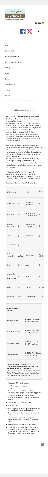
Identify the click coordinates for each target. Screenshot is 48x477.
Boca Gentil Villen (10, 51)
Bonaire (7, 79)
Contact (7, 96)
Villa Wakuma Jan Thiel (27, 100)
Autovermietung (10, 85)
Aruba (7, 73)
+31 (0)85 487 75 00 (35, 38)
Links (5, 30)
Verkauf (7, 90)
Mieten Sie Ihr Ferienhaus (12, 23)
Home (7, 45)
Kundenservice (9, 26)
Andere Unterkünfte (11, 100)
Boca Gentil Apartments (12, 56)
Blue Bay (7, 68)
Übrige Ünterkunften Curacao (13, 62)
